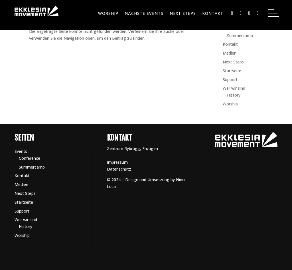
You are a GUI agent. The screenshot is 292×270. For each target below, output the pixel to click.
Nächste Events (144, 13)
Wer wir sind (234, 88)
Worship (108, 13)
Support (230, 79)
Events (21, 151)
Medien (229, 53)
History (233, 95)
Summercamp (240, 35)
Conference (29, 158)
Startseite (232, 70)
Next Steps (183, 13)
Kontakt (212, 13)
